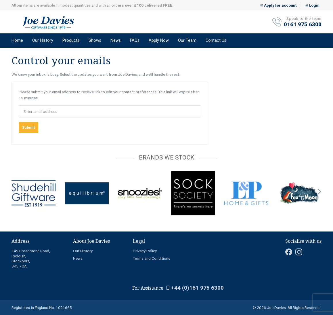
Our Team (187, 40)
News (115, 40)
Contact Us (216, 40)
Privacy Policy (145, 250)
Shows (95, 40)
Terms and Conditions (151, 258)
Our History (42, 40)
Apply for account (279, 5)
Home (17, 40)
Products (70, 40)
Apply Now (159, 40)
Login (312, 5)
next (319, 192)
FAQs (134, 40)
